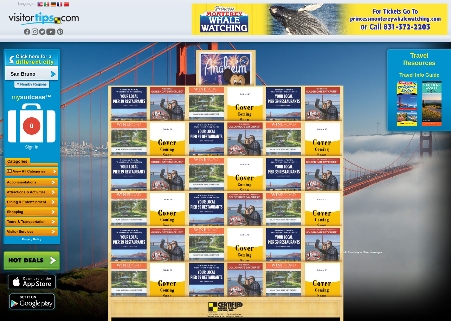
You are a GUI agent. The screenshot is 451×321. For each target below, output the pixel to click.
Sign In (31, 147)
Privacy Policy (31, 239)
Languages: (27, 4)
